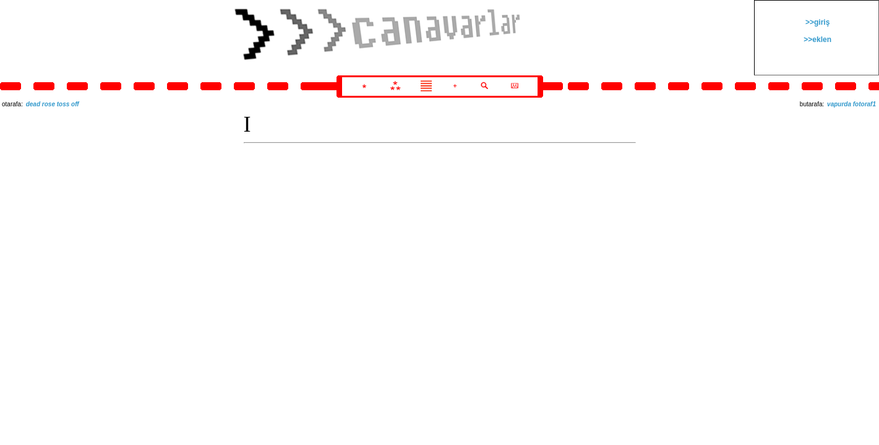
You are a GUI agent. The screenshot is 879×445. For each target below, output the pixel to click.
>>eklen (816, 39)
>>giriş (817, 22)
